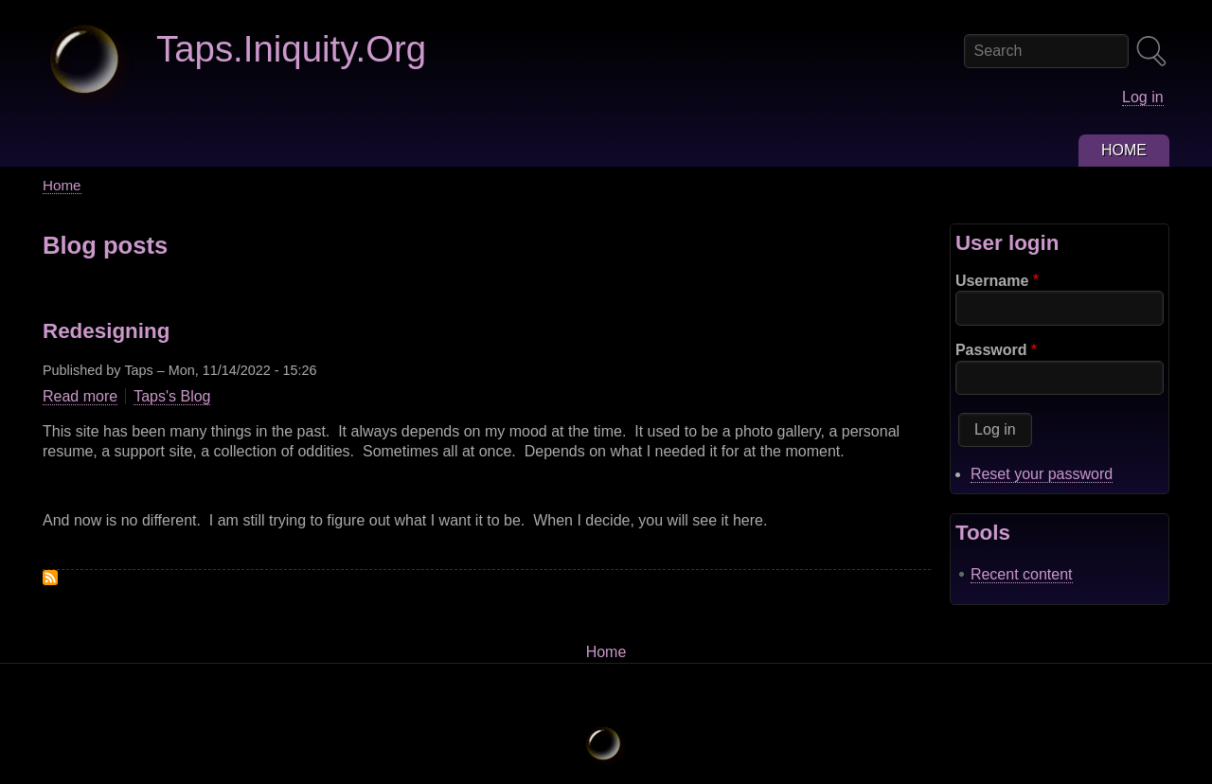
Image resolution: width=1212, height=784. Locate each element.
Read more (80, 396)
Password (991, 350)
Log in (1143, 97)
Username (991, 281)
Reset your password (1042, 474)
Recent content (1022, 574)
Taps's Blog (172, 396)
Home (62, 185)
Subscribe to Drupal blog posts (50, 577)
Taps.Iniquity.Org (291, 48)
